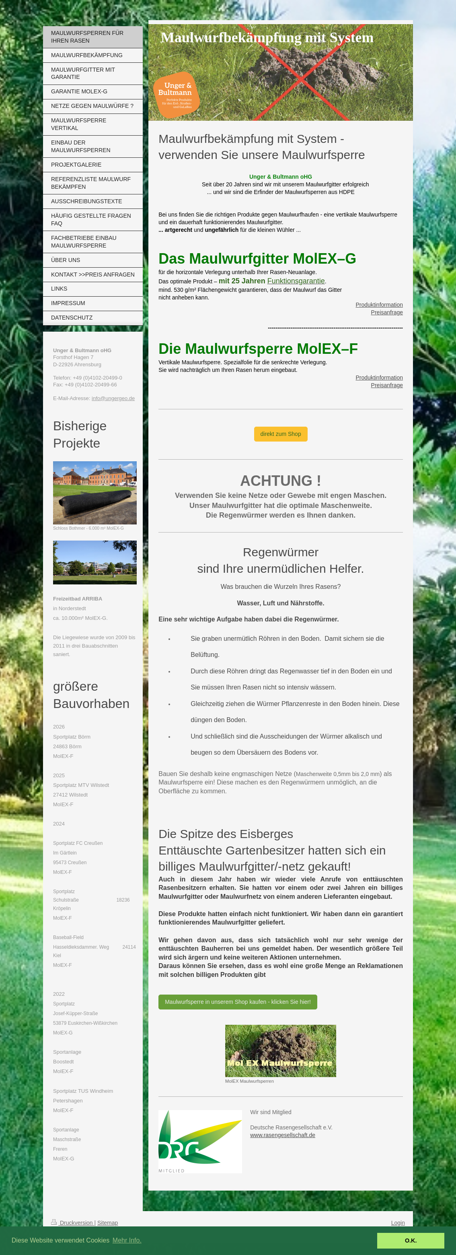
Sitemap (107, 1223)
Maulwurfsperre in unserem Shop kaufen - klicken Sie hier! (238, 1002)
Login (398, 1223)
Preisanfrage (387, 312)
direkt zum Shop (281, 434)
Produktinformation (379, 304)
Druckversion (72, 1223)
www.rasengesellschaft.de (282, 1135)
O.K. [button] (411, 1240)
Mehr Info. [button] (127, 1240)
